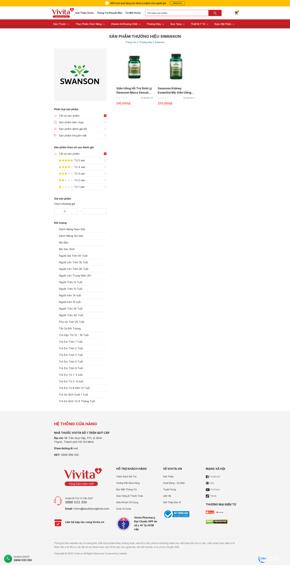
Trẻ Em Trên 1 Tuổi (70, 341)
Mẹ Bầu (63, 242)
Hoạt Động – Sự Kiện (174, 483)
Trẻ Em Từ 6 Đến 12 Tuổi (74, 388)
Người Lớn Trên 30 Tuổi (73, 269)
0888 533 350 (76, 502)
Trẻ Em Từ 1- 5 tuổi (71, 374)
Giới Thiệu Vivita (84, 12)
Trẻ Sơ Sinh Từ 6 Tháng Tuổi (77, 401)
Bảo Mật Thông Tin (126, 489)
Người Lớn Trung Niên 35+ (75, 275)
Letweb (123, 553)
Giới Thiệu (168, 476)
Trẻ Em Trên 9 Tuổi (71, 368)
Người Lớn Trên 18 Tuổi (73, 262)
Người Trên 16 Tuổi (70, 308)
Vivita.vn (78, 553)
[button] (61, 23)
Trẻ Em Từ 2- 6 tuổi (71, 381)
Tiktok (211, 495)
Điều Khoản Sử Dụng (127, 502)
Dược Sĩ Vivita (123, 508)
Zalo (210, 483)
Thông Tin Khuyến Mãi (109, 12)
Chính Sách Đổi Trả (126, 476)
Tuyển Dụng (169, 489)
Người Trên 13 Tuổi (70, 288)
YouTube (213, 489)
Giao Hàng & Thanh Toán (129, 495)
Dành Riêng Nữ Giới (71, 235)
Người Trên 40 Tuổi (71, 315)
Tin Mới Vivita (133, 12)
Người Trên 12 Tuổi (70, 282)
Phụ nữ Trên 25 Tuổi (71, 321)
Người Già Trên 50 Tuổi (73, 255)
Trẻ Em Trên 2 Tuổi (71, 348)
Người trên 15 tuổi (70, 302)
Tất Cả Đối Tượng (70, 328)
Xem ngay (177, 3)
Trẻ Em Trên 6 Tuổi (71, 361)
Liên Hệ (167, 495)
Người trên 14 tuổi (70, 295)
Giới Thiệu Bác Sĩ (172, 502)
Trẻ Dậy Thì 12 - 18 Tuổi (74, 335)
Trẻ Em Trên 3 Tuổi (71, 355)
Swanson (160, 42)
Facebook (213, 476)
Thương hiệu (145, 42)
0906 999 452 (70, 454)
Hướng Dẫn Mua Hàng (128, 483)
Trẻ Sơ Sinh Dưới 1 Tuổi (73, 394)
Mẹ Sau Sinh (67, 249)
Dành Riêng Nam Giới (72, 229)
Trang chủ (130, 42)
